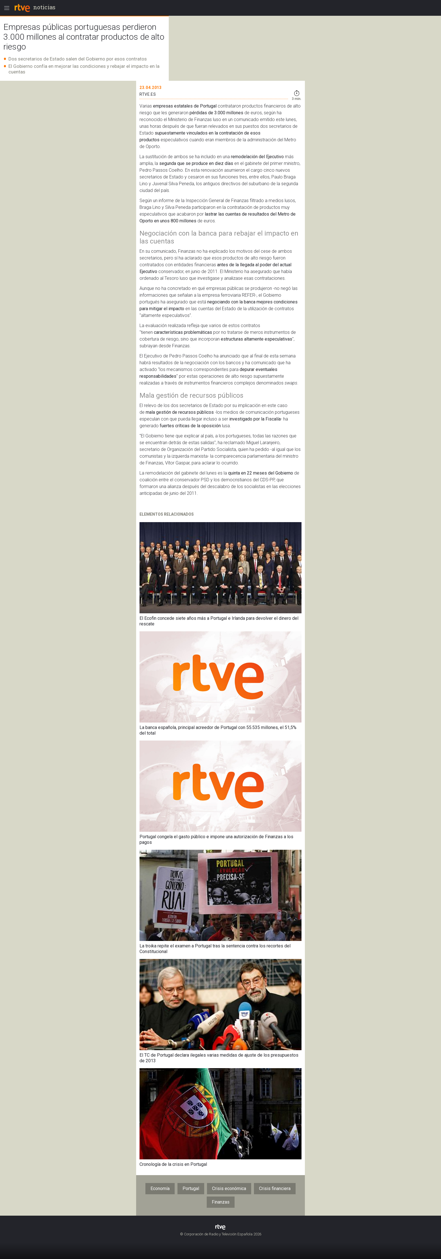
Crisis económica (229, 1188)
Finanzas (221, 1202)
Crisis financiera (275, 1188)
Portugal (191, 1188)
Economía (160, 1188)
